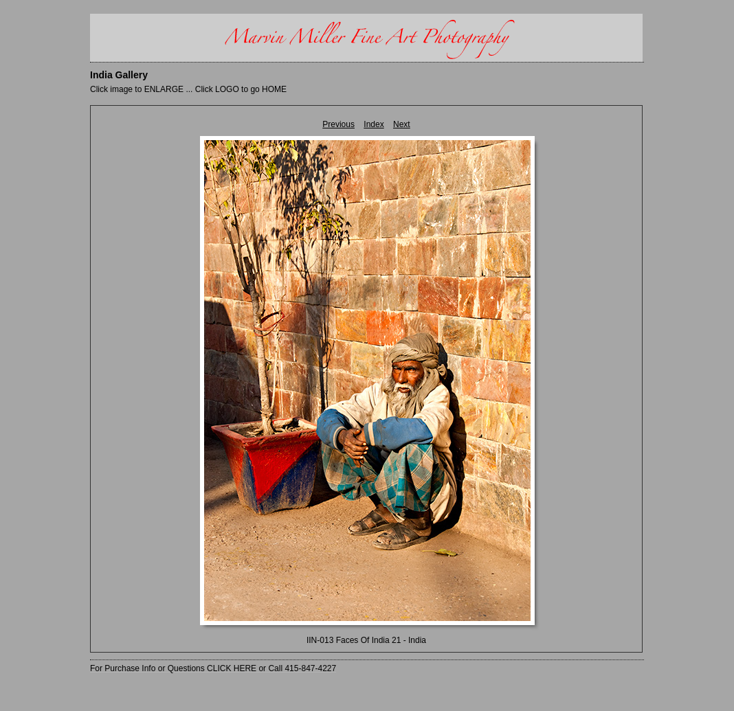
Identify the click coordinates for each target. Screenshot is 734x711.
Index (373, 124)
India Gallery (119, 74)
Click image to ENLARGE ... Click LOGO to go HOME (188, 89)
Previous (338, 124)
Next (401, 124)
